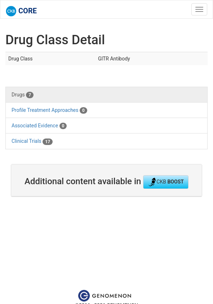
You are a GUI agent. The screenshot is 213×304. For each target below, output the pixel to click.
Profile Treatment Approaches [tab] (49, 110)
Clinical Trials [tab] (32, 141)
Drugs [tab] (23, 95)
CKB (166, 182)
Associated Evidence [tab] (39, 126)
